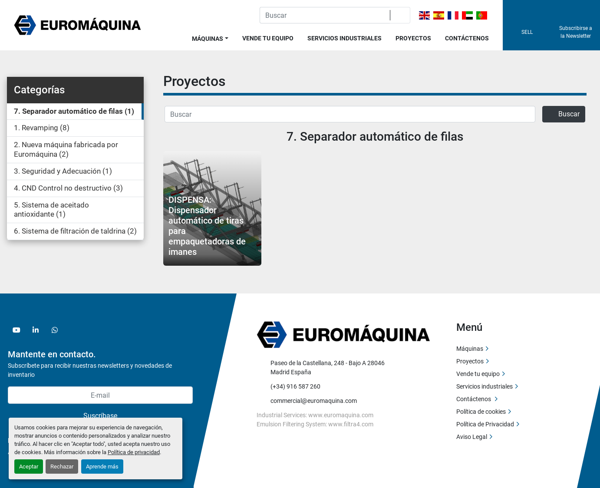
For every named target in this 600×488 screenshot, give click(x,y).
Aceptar (28, 466)
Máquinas (207, 38)
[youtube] (16, 330)
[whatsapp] (54, 330)
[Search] (325, 15)
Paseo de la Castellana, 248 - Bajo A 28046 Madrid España (328, 367)
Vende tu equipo (267, 38)
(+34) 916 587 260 (295, 386)
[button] (210, 37)
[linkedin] (35, 330)
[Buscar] (350, 114)
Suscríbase (100, 416)
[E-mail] (100, 395)
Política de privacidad (134, 452)
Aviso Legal (471, 436)
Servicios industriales (344, 38)
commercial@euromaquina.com (313, 400)
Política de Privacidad (485, 424)
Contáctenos (467, 38)
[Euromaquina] (343, 334)
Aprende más (102, 466)
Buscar (564, 114)
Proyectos (413, 38)
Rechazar (61, 466)
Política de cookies (481, 411)
